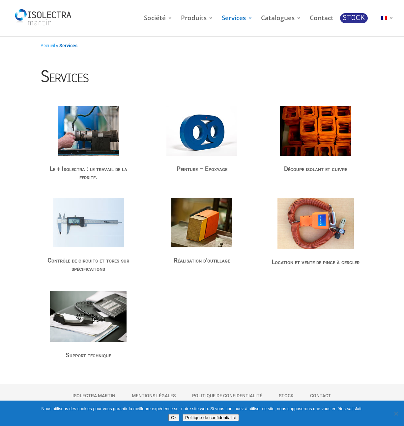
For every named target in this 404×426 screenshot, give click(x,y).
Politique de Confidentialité (227, 395)
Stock (286, 395)
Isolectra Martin (93, 395)
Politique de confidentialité (210, 417)
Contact (320, 395)
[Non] (395, 413)
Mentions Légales (154, 395)
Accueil (48, 46)
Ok (174, 417)
